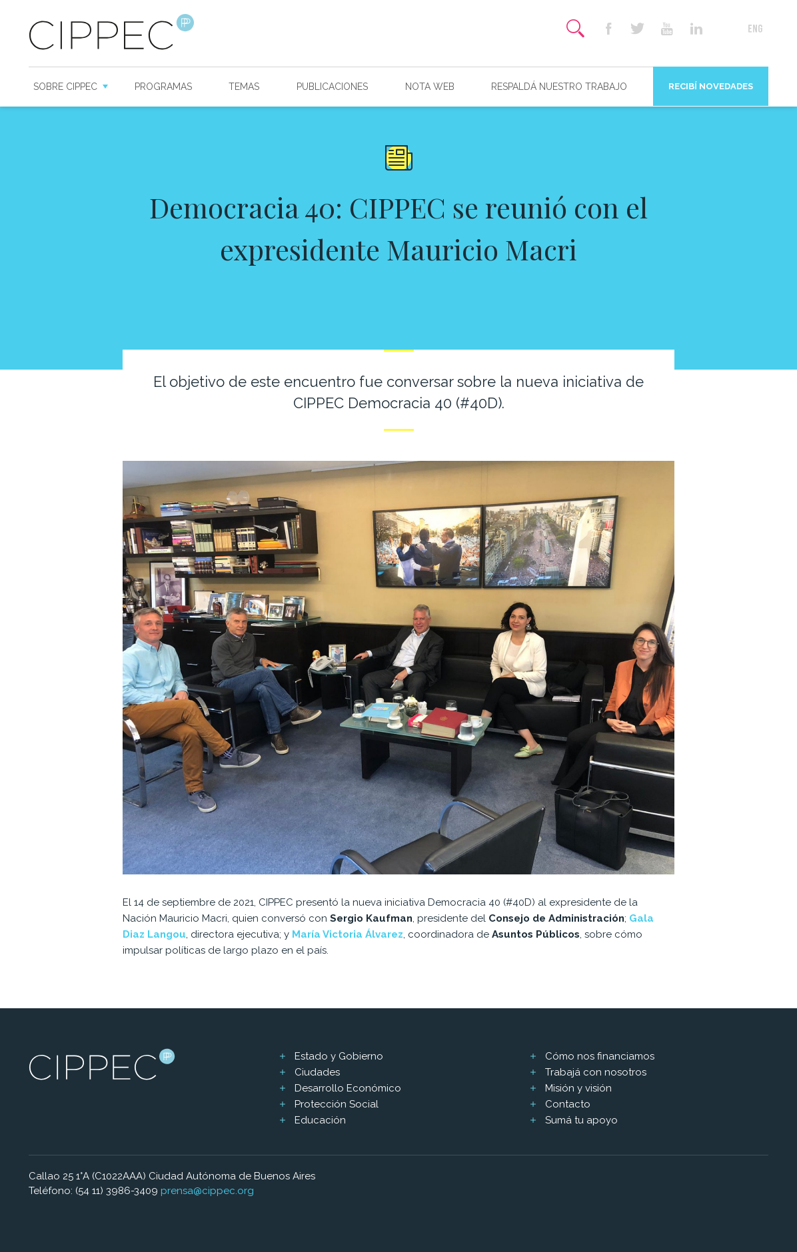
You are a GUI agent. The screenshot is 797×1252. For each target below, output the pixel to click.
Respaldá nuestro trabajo (559, 86)
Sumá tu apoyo (581, 1120)
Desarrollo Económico (348, 1088)
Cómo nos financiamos (599, 1056)
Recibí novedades (710, 86)
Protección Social (337, 1104)
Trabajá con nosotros (595, 1072)
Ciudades (317, 1072)
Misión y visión (578, 1088)
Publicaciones (332, 86)
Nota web (429, 86)
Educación (320, 1120)
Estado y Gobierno (339, 1056)
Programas (163, 86)
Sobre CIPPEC (65, 86)
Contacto (567, 1104)
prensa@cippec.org (207, 1191)
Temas (244, 86)
